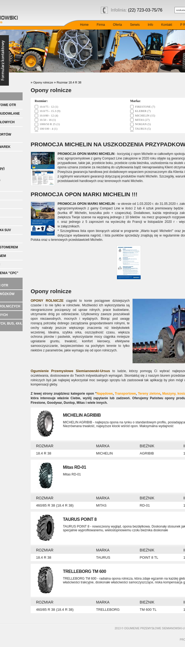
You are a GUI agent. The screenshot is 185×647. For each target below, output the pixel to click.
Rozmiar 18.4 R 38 (69, 82)
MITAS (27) (142, 119)
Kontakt (166, 25)
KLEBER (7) (143, 110)
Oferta (117, 25)
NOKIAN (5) (143, 124)
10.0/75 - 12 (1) (49, 106)
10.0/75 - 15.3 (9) (50, 110)
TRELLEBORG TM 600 (84, 571)
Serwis (135, 25)
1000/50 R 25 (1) (50, 124)
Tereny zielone (149, 393)
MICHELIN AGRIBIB (82, 415)
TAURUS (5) (143, 128)
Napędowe (105, 393)
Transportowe (125, 393)
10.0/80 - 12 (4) (49, 115)
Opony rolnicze (43, 82)
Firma (101, 25)
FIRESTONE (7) (145, 106)
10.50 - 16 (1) (48, 119)
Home (84, 25)
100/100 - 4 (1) (48, 128)
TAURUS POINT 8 (80, 519)
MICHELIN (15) (145, 115)
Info (150, 25)
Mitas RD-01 (74, 467)
